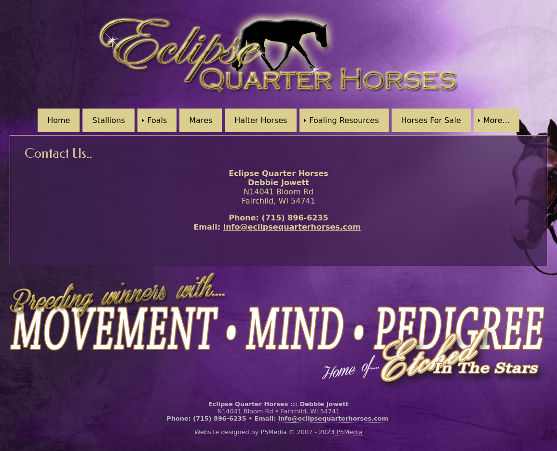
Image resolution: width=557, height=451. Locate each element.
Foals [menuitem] (157, 120)
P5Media (349, 432)
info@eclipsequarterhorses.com (292, 227)
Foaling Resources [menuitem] (344, 120)
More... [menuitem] (496, 120)
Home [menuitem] (58, 120)
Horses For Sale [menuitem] (431, 120)
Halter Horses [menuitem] (260, 120)
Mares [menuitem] (200, 120)
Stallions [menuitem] (108, 120)
